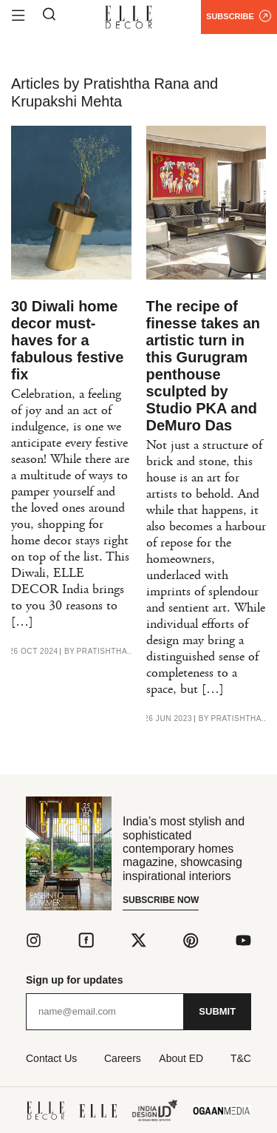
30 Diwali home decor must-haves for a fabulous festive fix (67, 340)
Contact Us (51, 1058)
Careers (122, 1058)
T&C (240, 1058)
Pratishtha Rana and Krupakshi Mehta (106, 651)
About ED (181, 1058)
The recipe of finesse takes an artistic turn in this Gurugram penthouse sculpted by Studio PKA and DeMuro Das (203, 365)
